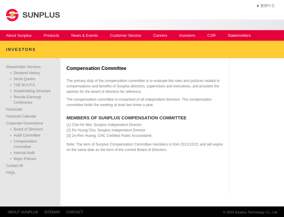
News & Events (84, 35)
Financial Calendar (21, 116)
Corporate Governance (24, 123)
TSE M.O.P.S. (25, 85)
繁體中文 (267, 6)
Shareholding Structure (32, 91)
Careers (160, 35)
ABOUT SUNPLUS (23, 212)
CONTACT (74, 212)
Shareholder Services (23, 67)
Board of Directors (28, 129)
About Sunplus (19, 35)
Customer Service (125, 35)
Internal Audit (24, 153)
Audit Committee (27, 135)
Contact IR (14, 166)
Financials (14, 109)
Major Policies (25, 159)
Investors (187, 35)
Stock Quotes (24, 79)
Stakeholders (239, 35)
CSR (211, 35)
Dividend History (27, 73)
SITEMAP (52, 212)
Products (51, 35)
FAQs (10, 173)
